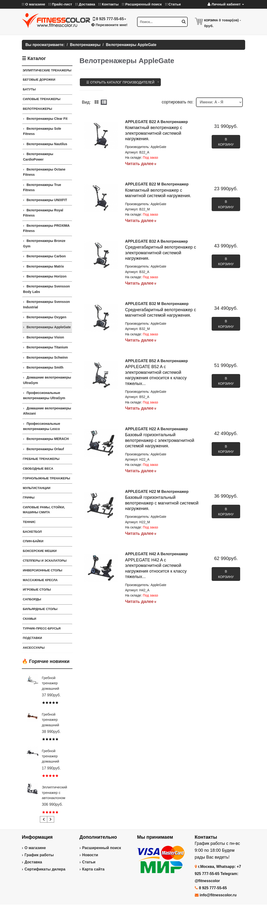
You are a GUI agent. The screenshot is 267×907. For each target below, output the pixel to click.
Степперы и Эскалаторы (45, 560)
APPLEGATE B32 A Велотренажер (156, 241)
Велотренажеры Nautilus (47, 144)
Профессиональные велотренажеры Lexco (41, 426)
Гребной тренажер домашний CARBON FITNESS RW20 (55, 761)
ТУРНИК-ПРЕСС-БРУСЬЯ (42, 628)
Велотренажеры (37, 109)
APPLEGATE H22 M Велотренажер (156, 492)
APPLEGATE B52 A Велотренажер (156, 361)
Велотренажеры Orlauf (45, 449)
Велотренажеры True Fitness (42, 187)
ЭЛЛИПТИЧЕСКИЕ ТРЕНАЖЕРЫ (47, 70)
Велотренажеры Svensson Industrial (46, 304)
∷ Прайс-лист (60, 4)
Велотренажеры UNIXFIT (47, 200)
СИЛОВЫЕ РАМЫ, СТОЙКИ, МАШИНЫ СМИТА (44, 509)
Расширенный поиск (101, 848)
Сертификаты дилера (44, 869)
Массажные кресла (40, 580)
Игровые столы (37, 589)
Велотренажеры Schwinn (47, 357)
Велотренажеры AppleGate (49, 327)
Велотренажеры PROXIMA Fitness (46, 228)
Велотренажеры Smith (45, 367)
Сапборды (32, 599)
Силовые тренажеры (41, 99)
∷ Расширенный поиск (142, 4)
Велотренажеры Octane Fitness (44, 171)
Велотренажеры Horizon (47, 276)
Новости (90, 855)
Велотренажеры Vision (45, 337)
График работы (39, 855)
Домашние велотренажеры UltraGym (47, 379)
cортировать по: (177, 102)
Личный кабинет (226, 4)
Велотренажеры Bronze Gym (44, 243)
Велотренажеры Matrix (45, 266)
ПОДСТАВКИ (32, 638)
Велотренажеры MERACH (48, 439)
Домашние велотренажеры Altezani (47, 410)
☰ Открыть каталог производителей (120, 82)
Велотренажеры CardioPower (38, 156)
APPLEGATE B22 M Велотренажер (156, 184)
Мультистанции (36, 488)
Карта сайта (93, 869)
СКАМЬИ (29, 618)
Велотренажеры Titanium (47, 347)
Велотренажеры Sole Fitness (42, 131)
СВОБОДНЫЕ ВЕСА (38, 468)
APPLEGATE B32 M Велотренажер (156, 304)
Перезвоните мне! (109, 25)
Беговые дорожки (39, 79)
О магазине (35, 848)
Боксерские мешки (40, 551)
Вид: (86, 102)
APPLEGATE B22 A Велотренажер (156, 122)
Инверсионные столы (42, 570)
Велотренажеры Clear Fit (47, 118)
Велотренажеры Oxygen (47, 317)
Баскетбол (32, 531)
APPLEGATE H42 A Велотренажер (156, 554)
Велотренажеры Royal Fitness (43, 212)
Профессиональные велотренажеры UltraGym (44, 395)
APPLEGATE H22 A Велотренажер (156, 429)
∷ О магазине (33, 4)
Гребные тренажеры (41, 459)
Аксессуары (34, 647)
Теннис (29, 522)
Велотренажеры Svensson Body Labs (46, 288)
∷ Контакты (108, 4)
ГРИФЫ (28, 497)
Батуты (29, 89)
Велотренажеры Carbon (46, 256)
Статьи (88, 862)
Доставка (33, 862)
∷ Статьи (173, 4)
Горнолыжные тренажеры (46, 478)
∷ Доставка (85, 4)
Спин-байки (33, 541)
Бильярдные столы (40, 609)
